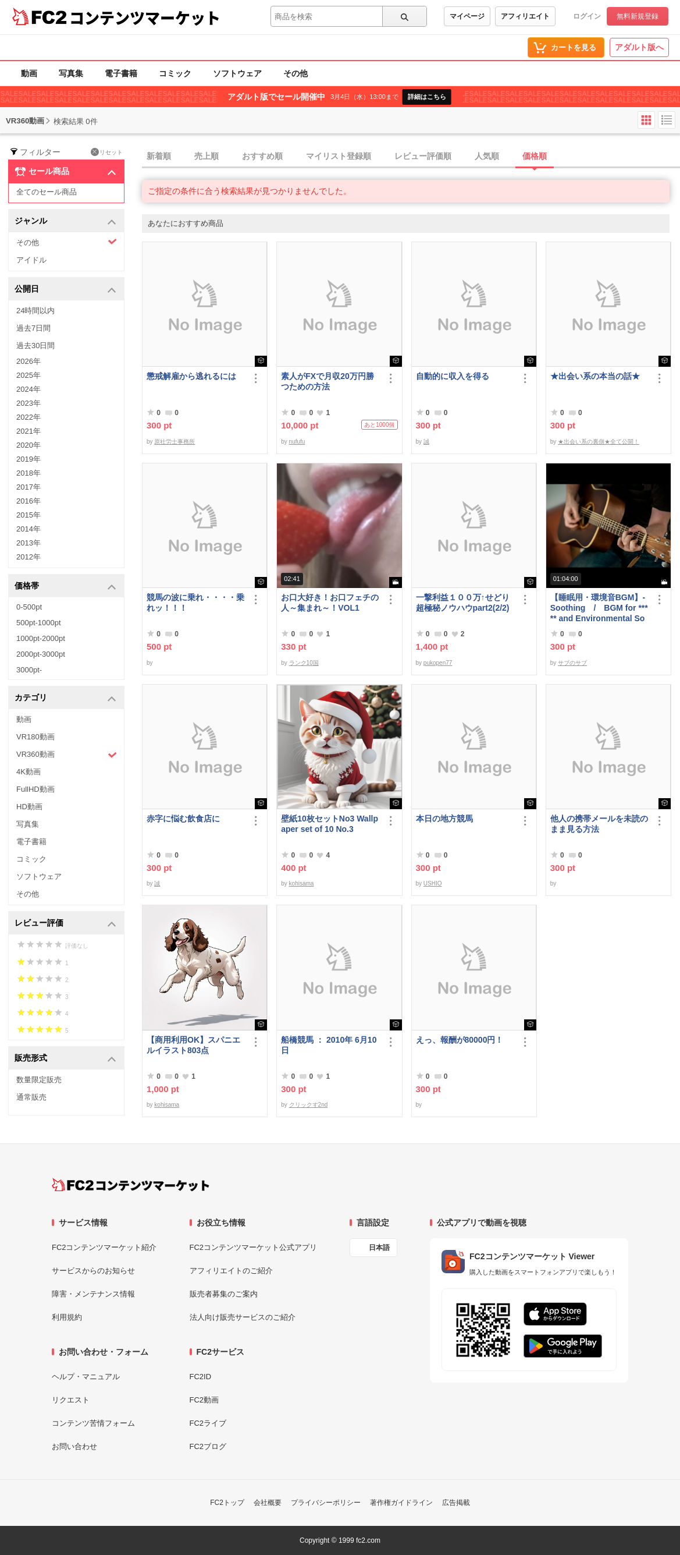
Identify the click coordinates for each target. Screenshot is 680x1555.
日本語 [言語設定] (379, 1248)
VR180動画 (35, 736)
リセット (107, 152)
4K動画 (28, 771)
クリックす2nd (308, 1104)
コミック (175, 73)
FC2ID (201, 1376)
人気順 (487, 156)
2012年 (28, 556)
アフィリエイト (525, 16)
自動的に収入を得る (452, 376)
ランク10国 (304, 663)
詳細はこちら (427, 96)
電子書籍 (121, 73)
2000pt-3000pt (40, 654)
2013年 (28, 543)
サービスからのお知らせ (93, 1270)
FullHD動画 (35, 789)
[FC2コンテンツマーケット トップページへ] (130, 1185)
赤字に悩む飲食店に (183, 818)
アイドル (31, 260)
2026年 (28, 361)
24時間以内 (35, 310)
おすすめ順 (262, 156)
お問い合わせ (74, 1446)
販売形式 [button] (65, 1058)
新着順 (159, 156)
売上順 (206, 156)
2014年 (28, 529)
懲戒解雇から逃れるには (191, 376)
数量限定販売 (39, 1079)
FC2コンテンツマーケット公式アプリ (254, 1247)
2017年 (28, 487)
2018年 (28, 473)
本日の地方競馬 (444, 818)
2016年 (28, 501)
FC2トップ (227, 1503)
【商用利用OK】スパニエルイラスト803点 (193, 1045)
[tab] (411, 156)
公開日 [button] (65, 289)
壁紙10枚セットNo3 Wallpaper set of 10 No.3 (329, 824)
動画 (29, 73)
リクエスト (71, 1399)
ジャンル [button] (65, 221)
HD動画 (29, 806)
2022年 (28, 417)
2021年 (28, 431)
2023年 (28, 403)
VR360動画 (66, 755)
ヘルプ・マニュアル (86, 1376)
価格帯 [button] (65, 586)
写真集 (71, 73)
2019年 (28, 459)
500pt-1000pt (38, 622)
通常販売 (31, 1097)
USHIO (432, 883)
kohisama (301, 883)
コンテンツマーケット (144, 17)
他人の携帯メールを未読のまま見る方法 (599, 824)
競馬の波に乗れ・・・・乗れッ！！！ (195, 602)
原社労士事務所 (174, 441)
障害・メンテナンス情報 (93, 1294)
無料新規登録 (637, 16)
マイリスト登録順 (338, 156)
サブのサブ (572, 663)
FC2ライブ (208, 1423)
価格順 (534, 156)
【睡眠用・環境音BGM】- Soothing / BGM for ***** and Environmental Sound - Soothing (599, 608)
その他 (295, 73)
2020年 (28, 445)
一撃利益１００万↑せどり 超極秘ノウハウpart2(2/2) (465, 602)
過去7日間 (33, 328)
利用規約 (67, 1317)
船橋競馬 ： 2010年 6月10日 (328, 1045)
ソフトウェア (237, 73)
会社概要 (268, 1503)
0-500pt (29, 607)
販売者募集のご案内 (224, 1294)
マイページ (467, 16)
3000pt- (29, 669)
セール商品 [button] (65, 172)
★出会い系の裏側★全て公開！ (598, 441)
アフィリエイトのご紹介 (231, 1270)
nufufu (297, 441)
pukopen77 (438, 663)
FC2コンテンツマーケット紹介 (104, 1247)
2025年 (28, 375)
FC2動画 (204, 1399)
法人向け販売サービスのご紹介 (243, 1317)
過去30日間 (35, 345)
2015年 (28, 515)
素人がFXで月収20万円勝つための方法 (327, 381)
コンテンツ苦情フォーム (93, 1423)
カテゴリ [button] (65, 698)
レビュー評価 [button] (65, 923)
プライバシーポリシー (326, 1503)
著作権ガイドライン (401, 1503)
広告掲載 (456, 1503)
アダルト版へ (639, 47)
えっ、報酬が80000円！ (460, 1039)
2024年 (28, 389)
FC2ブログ (208, 1446)
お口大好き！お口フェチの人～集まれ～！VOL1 (330, 602)
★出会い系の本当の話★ (595, 376)
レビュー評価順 (422, 156)
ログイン (587, 16)
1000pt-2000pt (40, 638)
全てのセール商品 (46, 191)
